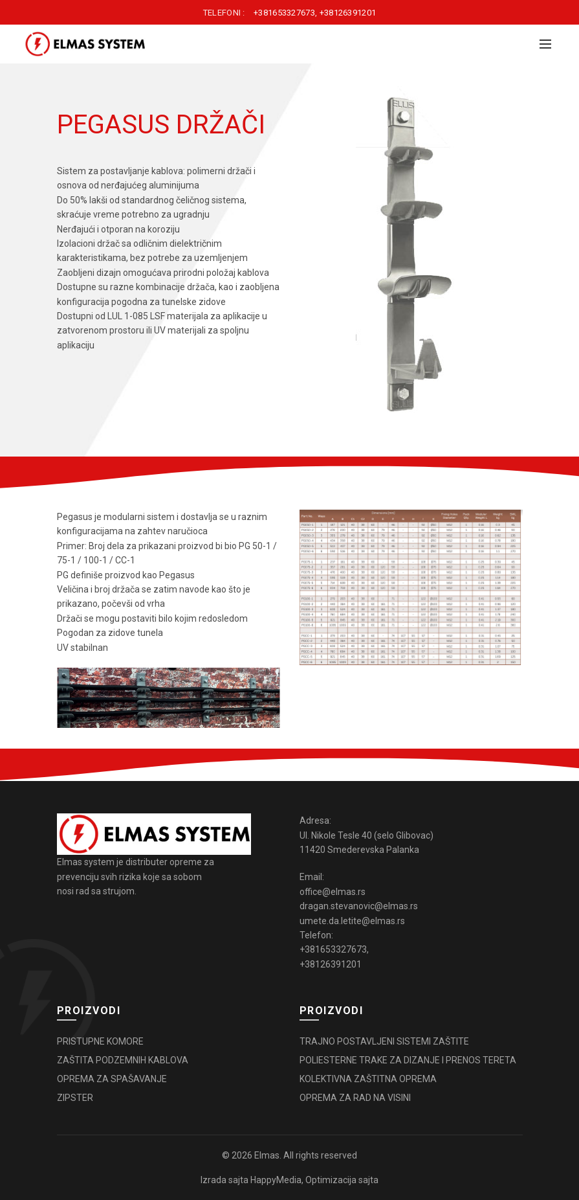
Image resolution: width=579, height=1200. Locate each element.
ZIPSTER (75, 1097)
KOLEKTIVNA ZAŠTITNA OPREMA (368, 1079)
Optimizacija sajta (341, 1180)
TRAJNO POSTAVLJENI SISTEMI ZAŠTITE (384, 1041)
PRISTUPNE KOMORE (100, 1041)
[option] (411, 253)
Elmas (266, 1155)
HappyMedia (275, 1180)
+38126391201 (348, 12)
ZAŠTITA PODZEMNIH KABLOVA (122, 1060)
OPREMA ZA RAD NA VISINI (355, 1097)
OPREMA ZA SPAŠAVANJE (112, 1079)
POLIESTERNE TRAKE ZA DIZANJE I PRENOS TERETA (408, 1060)
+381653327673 (284, 12)
